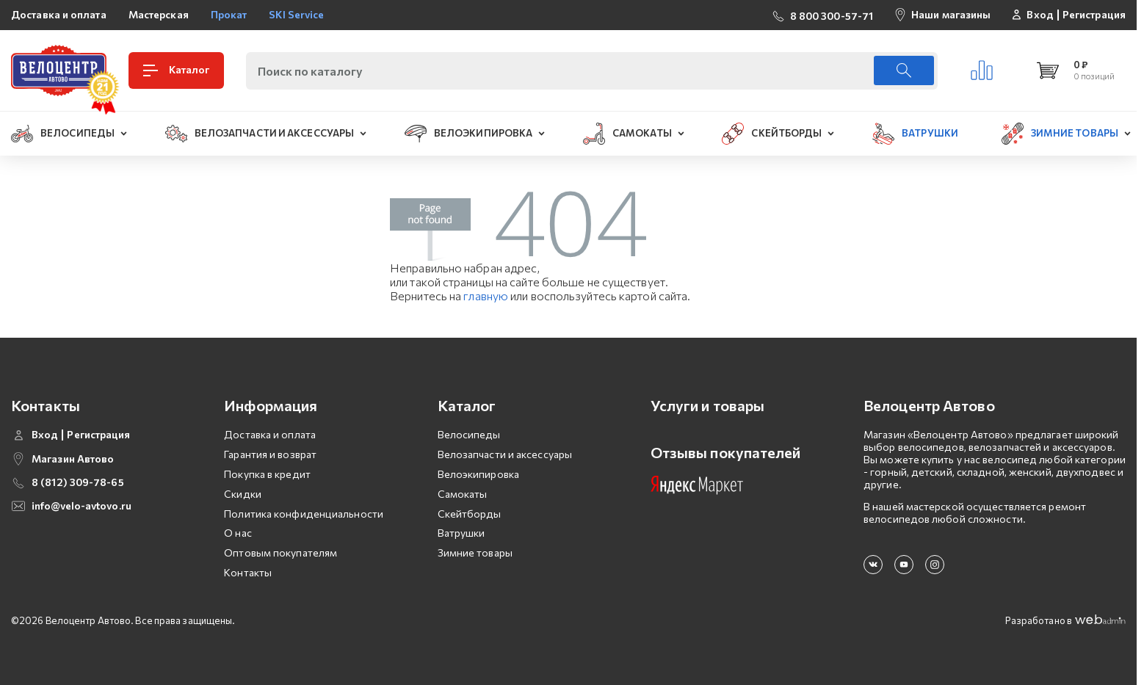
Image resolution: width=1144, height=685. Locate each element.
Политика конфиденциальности (303, 513)
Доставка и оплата (58, 14)
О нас (238, 532)
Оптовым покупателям (280, 552)
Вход (1040, 15)
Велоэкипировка (478, 474)
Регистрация (1094, 15)
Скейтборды (470, 513)
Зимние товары (475, 552)
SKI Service (296, 14)
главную (485, 295)
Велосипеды (469, 434)
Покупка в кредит (267, 474)
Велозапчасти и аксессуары (505, 454)
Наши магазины (951, 14)
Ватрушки (461, 532)
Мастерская (158, 14)
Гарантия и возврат (270, 454)
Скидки (242, 494)
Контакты (248, 572)
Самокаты (463, 494)
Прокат (229, 14)
